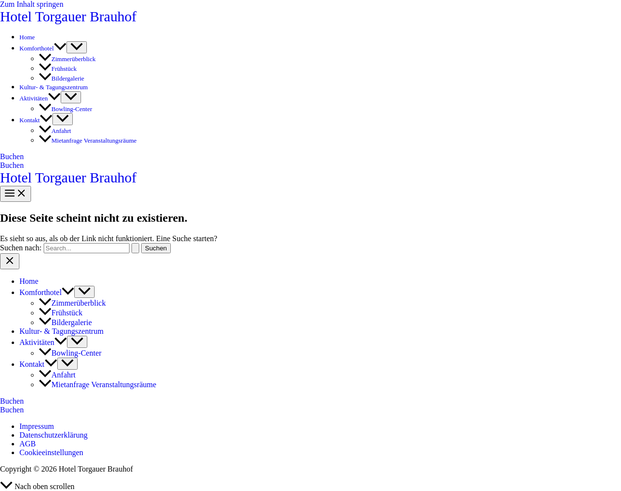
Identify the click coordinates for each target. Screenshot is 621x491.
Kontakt (35, 120)
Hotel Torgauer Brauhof (68, 16)
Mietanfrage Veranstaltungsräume (88, 140)
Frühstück (58, 68)
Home (27, 37)
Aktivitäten (40, 98)
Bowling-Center (65, 109)
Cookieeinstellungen (51, 452)
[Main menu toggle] (15, 194)
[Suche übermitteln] (135, 248)
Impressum (36, 426)
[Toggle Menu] (76, 47)
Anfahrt (55, 130)
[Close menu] (9, 261)
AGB (27, 444)
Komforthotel (42, 48)
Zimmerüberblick (67, 59)
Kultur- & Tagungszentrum (53, 87)
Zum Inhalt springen (32, 4)
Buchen (12, 165)
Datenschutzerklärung (53, 435)
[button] (310, 156)
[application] (60, 48)
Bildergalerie (61, 78)
